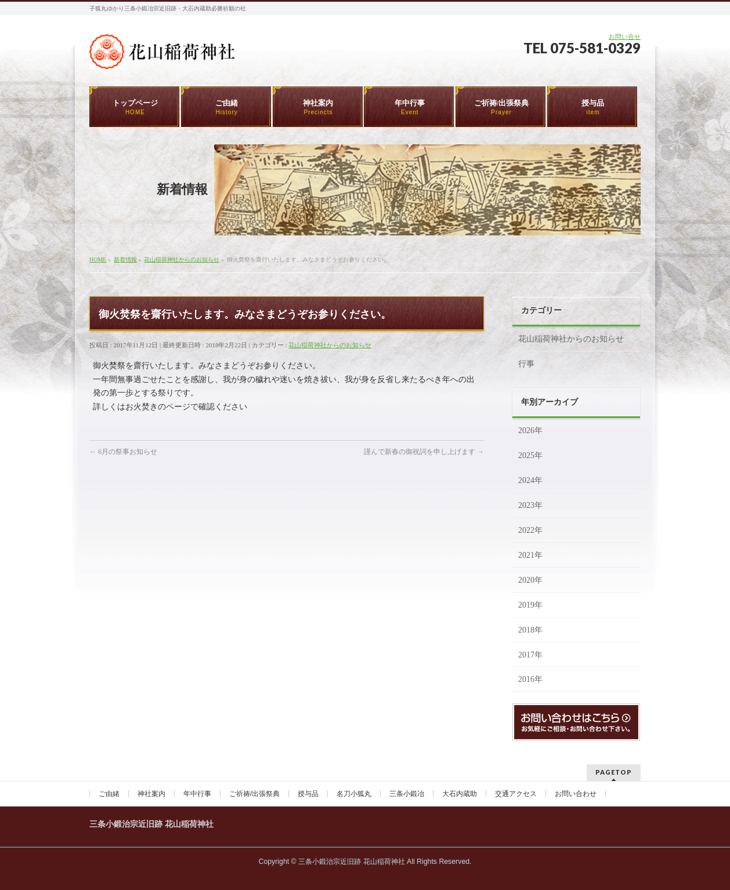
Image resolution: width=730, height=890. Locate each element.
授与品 (308, 793)
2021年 (530, 555)
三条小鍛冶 (406, 793)
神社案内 (151, 793)
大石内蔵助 (459, 793)
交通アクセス (516, 793)
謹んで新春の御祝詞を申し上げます (424, 452)
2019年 (530, 605)
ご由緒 (109, 793)
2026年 (530, 430)
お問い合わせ (576, 793)
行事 (526, 363)
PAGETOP (613, 772)
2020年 (530, 580)
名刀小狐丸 (354, 793)
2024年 (530, 480)
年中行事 (197, 793)
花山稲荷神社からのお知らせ (329, 345)
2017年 (530, 655)
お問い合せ (625, 36)
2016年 (530, 679)
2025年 (530, 455)
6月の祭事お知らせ (123, 452)
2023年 (530, 505)
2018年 (530, 630)
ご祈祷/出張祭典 (254, 793)
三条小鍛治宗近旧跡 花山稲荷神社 (351, 862)
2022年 (530, 530)
